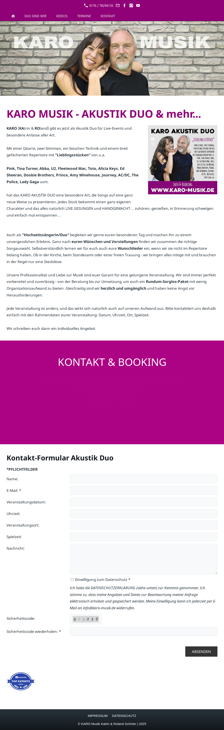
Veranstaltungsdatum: (26, 501)
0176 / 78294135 (98, 5)
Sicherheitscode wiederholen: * (34, 631)
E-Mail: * (14, 490)
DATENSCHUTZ (124, 716)
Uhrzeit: (13, 513)
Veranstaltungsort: (23, 525)
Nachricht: (16, 548)
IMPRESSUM (98, 716)
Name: (12, 478)
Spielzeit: (14, 536)
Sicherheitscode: (21, 618)
